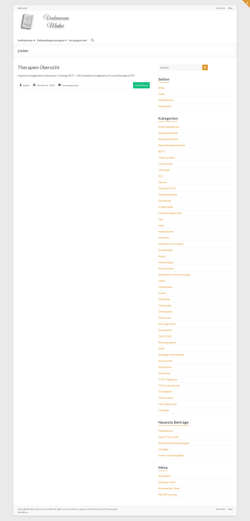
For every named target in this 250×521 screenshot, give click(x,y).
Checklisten (165, 163)
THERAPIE (165, 391)
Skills (161, 348)
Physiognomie (166, 323)
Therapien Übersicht (39, 67)
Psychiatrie (165, 330)
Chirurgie (164, 169)
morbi (162, 293)
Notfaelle (164, 299)
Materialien (165, 286)
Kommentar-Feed (169, 488)
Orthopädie (165, 311)
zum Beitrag (141, 85)
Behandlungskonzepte (50, 40)
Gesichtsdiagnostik (170, 213)
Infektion (163, 237)
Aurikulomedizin (168, 139)
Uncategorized (78, 40)
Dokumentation (167, 194)
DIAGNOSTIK (167, 188)
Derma (162, 182)
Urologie (163, 410)
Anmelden (164, 476)
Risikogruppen (167, 342)
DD (160, 176)
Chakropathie (166, 157)
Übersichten (165, 397)
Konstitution (165, 268)
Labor (162, 280)
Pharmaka (164, 317)
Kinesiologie (165, 262)
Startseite (220, 8)
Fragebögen (165, 206)
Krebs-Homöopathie (171, 455)
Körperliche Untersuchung (174, 274)
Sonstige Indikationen (171, 354)
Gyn (160, 219)
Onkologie (164, 305)
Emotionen (164, 200)
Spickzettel (165, 360)
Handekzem (165, 430)
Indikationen (25, 40)
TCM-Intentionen (169, 385)
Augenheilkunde (168, 132)
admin (26, 85)
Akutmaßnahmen (168, 126)
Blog (230, 8)
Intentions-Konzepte (170, 243)
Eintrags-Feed (166, 482)
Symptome (164, 106)
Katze (162, 256)
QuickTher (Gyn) (168, 436)
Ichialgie (163, 449)
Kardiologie (165, 250)
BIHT (161, 151)
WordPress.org (167, 494)
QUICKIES (164, 336)
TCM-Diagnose (167, 379)
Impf (161, 225)
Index (161, 93)
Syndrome (164, 373)
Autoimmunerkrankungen (173, 443)
